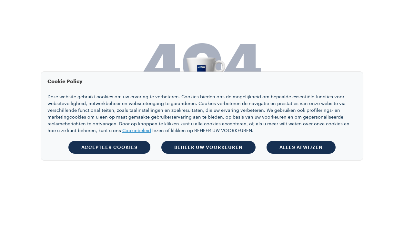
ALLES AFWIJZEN (301, 147)
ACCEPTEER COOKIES (109, 147)
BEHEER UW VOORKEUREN (208, 147)
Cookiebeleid (136, 131)
